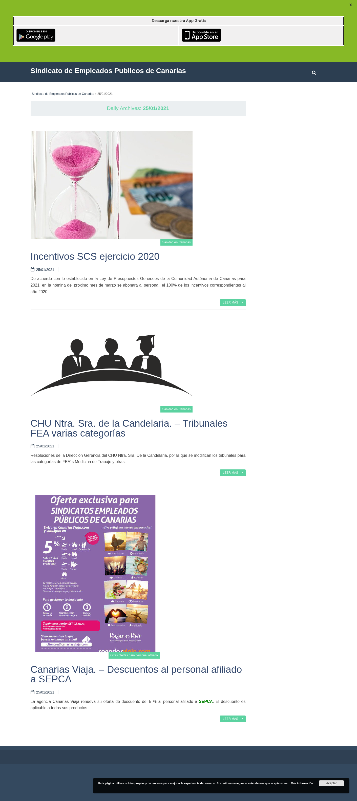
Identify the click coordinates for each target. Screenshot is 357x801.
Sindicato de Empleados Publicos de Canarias (63, 94)
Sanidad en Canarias (176, 242)
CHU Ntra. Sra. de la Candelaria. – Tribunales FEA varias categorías (129, 428)
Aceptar (331, 783)
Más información (302, 783)
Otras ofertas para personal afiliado (134, 655)
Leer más (233, 302)
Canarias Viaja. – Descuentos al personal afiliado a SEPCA (136, 674)
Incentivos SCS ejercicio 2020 (95, 256)
